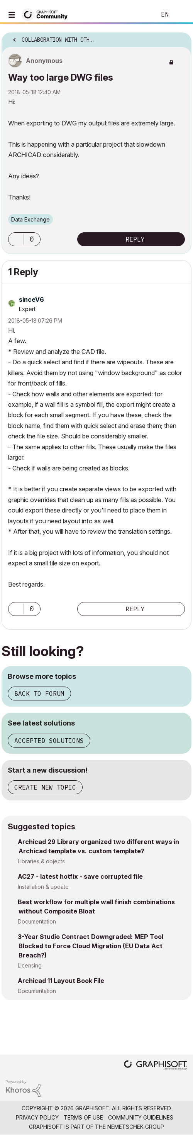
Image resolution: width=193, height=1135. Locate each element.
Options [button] (181, 37)
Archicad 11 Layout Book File (61, 980)
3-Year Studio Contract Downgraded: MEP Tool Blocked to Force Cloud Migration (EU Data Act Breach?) (90, 946)
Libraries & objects (41, 861)
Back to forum (39, 693)
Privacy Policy (37, 1117)
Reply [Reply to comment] (135, 609)
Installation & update (43, 886)
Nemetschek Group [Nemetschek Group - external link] (135, 1126)
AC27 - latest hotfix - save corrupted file (80, 876)
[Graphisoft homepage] (155, 1065)
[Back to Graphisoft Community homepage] (47, 14)
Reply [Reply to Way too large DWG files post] (135, 239)
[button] (15, 239)
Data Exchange (30, 219)
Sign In (180, 14)
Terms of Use (83, 1117)
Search (138, 14)
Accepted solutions (49, 740)
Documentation (37, 921)
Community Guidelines (140, 1117)
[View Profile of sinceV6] (31, 299)
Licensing (30, 965)
